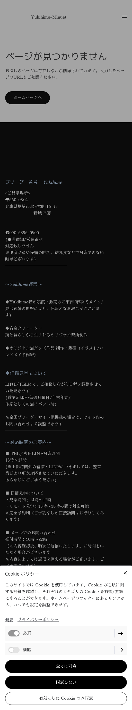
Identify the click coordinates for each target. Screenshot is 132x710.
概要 (9, 620)
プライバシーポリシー (38, 620)
